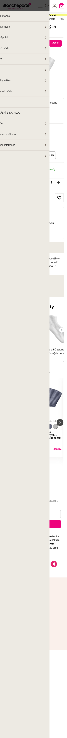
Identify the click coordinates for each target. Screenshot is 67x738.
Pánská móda (29, 41)
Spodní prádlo (48, 41)
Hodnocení (18, 314)
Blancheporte (50, 125)
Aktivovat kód (33, 28)
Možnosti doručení (13, 195)
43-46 (50, 177)
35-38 (37, 177)
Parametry (15, 302)
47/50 (24, 177)
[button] (7, 449)
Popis (12, 269)
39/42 (12, 177)
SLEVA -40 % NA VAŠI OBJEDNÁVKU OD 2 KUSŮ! (29, 19)
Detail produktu (29, 482)
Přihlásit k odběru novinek (33, 554)
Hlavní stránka (10, 41)
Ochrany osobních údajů (20, 573)
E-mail (12, 544)
